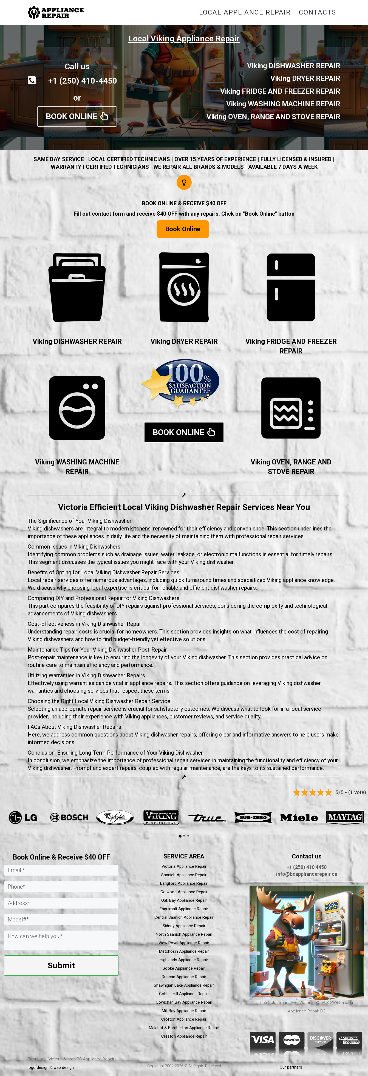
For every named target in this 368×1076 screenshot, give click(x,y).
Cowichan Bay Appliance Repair (184, 1002)
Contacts (317, 12)
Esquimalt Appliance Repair (184, 908)
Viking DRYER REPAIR (184, 342)
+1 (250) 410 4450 (307, 867)
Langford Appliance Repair (184, 883)
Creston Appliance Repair (184, 1036)
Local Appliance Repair (245, 12)
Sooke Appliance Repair (184, 968)
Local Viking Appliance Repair (184, 38)
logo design (38, 1067)
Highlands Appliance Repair (184, 959)
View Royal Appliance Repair (183, 942)
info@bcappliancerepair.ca (306, 874)
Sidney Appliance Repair (184, 925)
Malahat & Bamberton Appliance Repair (184, 1027)
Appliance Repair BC (306, 1011)
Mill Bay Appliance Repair (184, 1010)
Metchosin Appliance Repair (184, 951)
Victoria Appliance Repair (184, 866)
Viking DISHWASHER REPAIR (77, 342)
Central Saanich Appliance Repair (184, 917)
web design (63, 1067)
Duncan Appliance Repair (184, 976)
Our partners (291, 1067)
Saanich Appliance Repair (183, 874)
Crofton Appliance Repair (183, 1019)
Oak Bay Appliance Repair (184, 900)
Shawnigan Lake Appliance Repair (184, 985)
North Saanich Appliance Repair (184, 934)
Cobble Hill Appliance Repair (184, 993)
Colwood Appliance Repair (184, 891)
